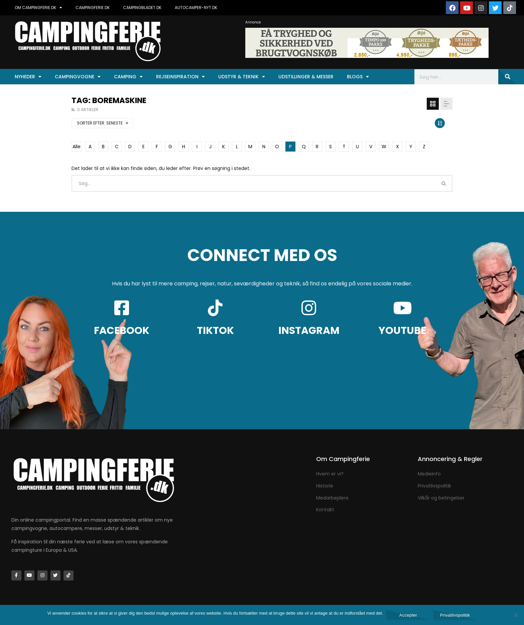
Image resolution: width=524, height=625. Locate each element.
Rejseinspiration (180, 76)
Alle (77, 146)
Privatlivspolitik (455, 615)
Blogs (358, 76)
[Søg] (507, 76)
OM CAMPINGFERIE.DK (38, 7)
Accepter (408, 615)
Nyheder (28, 76)
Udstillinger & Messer (306, 76)
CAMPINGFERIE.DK (93, 7)
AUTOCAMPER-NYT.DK (196, 7)
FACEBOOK (121, 331)
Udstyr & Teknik (241, 76)
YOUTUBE (402, 331)
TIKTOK (215, 331)
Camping (128, 76)
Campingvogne (78, 76)
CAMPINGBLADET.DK (142, 7)
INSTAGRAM (309, 331)
